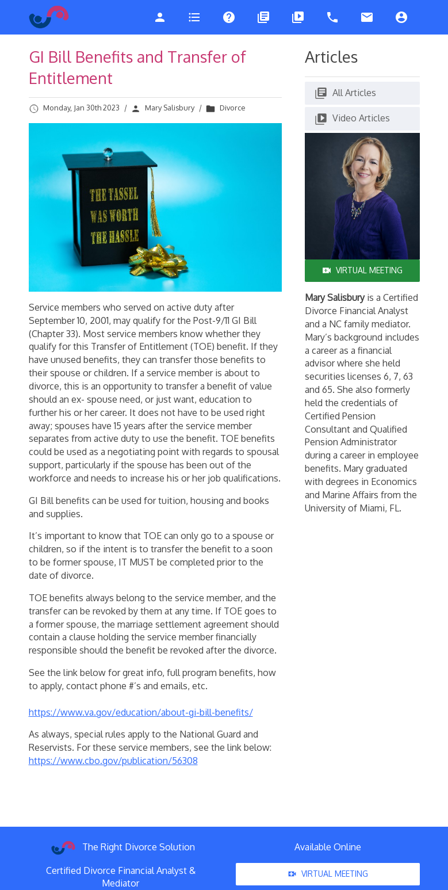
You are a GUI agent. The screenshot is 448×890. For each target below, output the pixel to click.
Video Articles (352, 119)
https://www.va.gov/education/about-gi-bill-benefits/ (141, 712)
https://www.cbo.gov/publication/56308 (113, 760)
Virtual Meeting (362, 270)
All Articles (345, 93)
